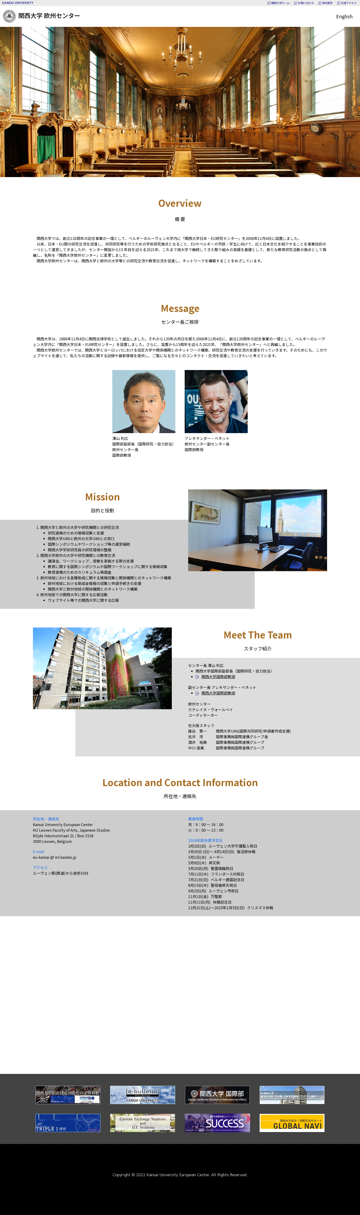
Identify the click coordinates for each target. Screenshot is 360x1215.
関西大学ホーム (280, 3)
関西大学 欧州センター (41, 15)
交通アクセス (348, 3)
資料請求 (327, 3)
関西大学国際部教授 (218, 676)
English (344, 16)
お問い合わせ (306, 3)
